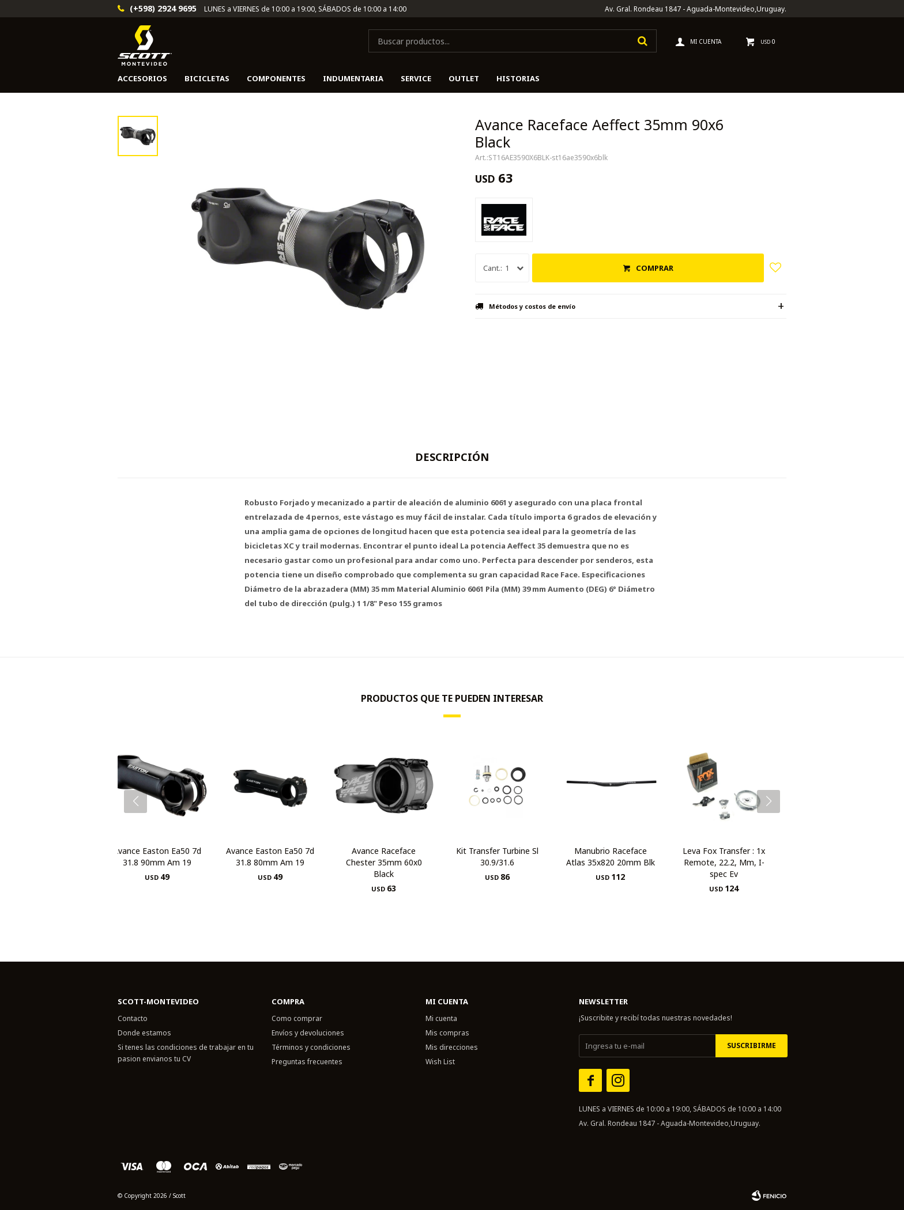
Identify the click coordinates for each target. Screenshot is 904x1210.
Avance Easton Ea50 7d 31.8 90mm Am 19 (157, 856)
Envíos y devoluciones (308, 1033)
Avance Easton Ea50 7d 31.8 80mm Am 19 (270, 856)
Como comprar (297, 1018)
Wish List (440, 1062)
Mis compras (447, 1033)
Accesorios (142, 78)
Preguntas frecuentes (307, 1062)
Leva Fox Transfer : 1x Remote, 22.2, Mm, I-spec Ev (724, 862)
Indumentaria (353, 78)
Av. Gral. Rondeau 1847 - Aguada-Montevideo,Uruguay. (695, 9)
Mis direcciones (451, 1047)
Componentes (276, 78)
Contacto (133, 1018)
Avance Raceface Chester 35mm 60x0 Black (384, 862)
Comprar (654, 268)
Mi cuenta (441, 1018)
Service (416, 78)
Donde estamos (144, 1033)
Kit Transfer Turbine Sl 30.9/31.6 (497, 856)
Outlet (464, 78)
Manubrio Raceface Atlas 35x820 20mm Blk (610, 856)
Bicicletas (206, 78)
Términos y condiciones (311, 1047)
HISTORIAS (518, 78)
